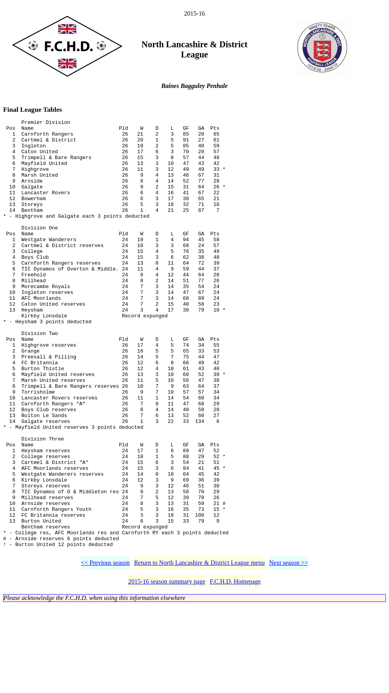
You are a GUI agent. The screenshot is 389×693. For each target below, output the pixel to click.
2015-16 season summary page (166, 669)
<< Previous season (105, 650)
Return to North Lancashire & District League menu (199, 650)
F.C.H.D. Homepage (235, 669)
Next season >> (288, 650)
